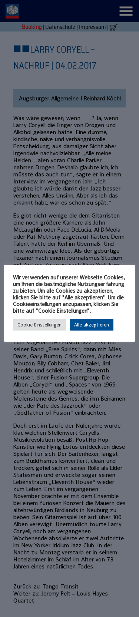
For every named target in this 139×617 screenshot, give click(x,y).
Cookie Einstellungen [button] (39, 325)
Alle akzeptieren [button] (91, 325)
